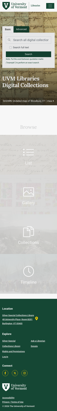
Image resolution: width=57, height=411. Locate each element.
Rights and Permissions (13, 351)
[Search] (28, 40)
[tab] (21, 29)
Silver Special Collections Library (11, 343)
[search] (28, 54)
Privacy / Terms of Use (12, 402)
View (50, 101)
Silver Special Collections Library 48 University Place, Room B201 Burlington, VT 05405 (18, 319)
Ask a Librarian (38, 341)
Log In (5, 357)
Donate (34, 346)
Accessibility (8, 398)
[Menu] (50, 6)
